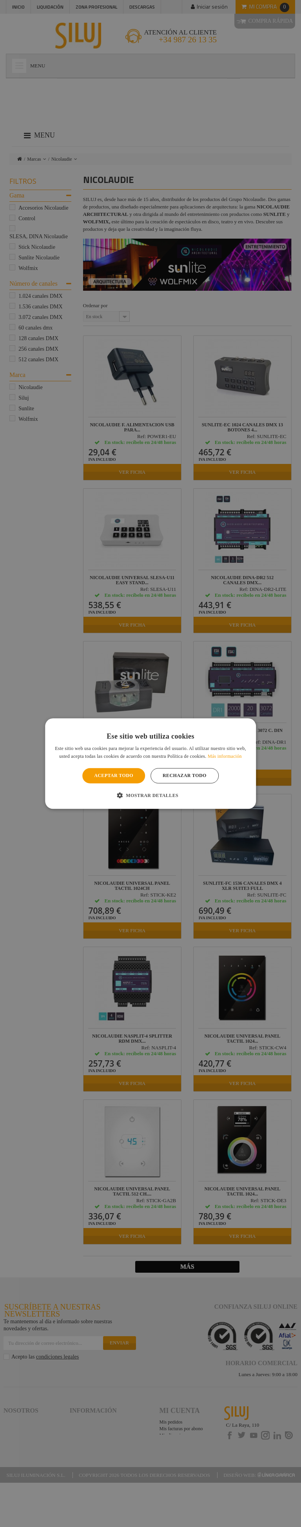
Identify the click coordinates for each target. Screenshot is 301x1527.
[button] (150, 795)
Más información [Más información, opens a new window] (225, 756)
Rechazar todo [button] (185, 776)
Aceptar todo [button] (113, 776)
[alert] (150, 763)
